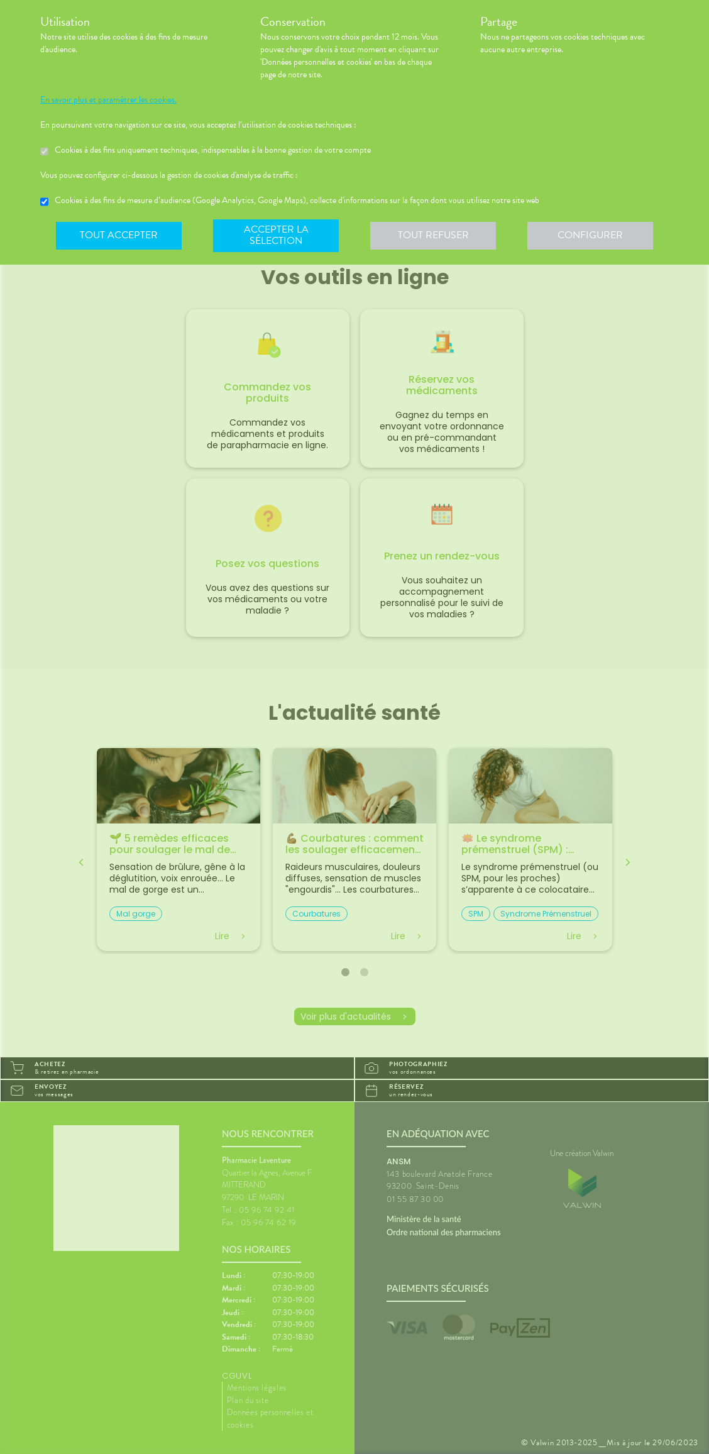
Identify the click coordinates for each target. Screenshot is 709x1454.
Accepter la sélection (276, 235)
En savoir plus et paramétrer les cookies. (108, 100)
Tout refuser (433, 235)
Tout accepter (119, 235)
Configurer (590, 235)
